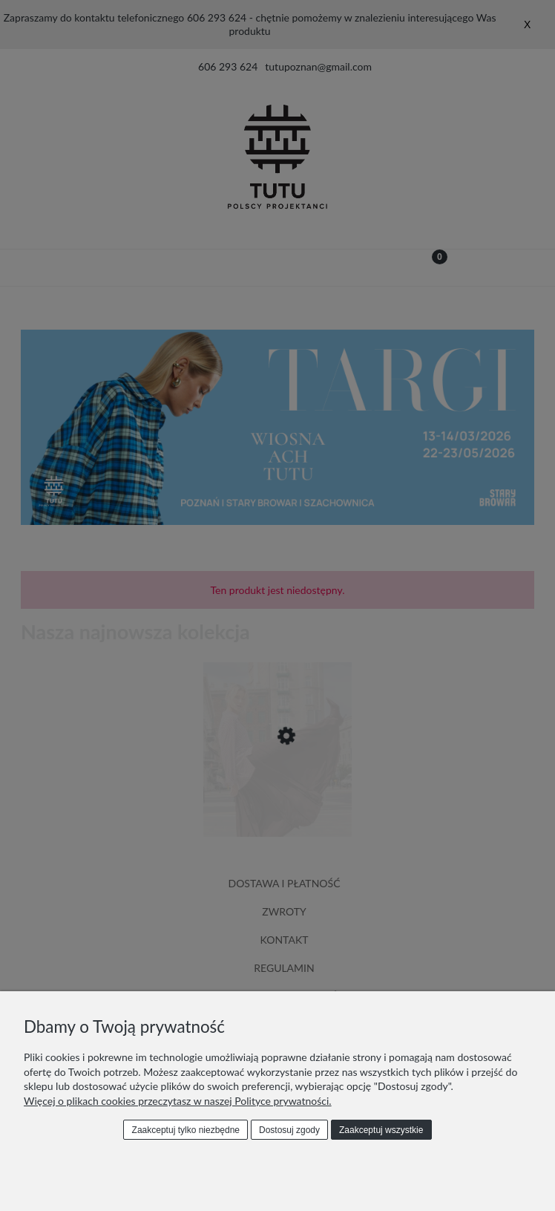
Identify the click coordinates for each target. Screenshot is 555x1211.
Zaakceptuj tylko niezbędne (186, 1130)
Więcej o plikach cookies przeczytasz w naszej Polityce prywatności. (178, 1100)
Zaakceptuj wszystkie (381, 1130)
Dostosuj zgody (289, 1130)
